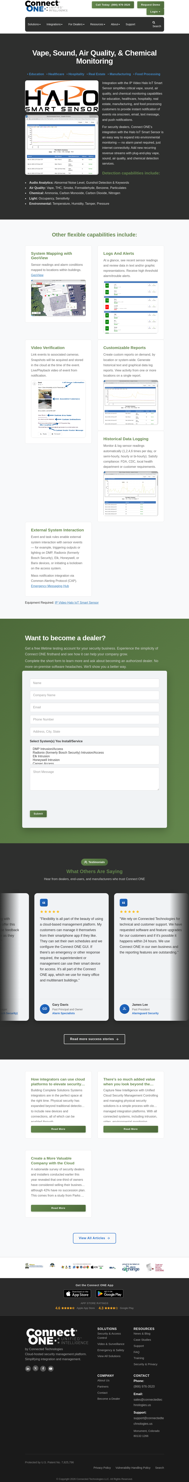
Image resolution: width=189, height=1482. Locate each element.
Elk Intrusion (94, 756)
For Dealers (76, 24)
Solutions (34, 24)
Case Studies (142, 1334)
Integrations (55, 24)
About (115, 24)
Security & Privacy (145, 1359)
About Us (103, 1375)
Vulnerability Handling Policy (132, 1462)
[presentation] (56, 800)
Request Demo (150, 4)
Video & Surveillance (111, 1339)
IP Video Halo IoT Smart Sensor (77, 602)
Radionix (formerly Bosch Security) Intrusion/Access (94, 753)
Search (157, 24)
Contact (102, 1387)
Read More (58, 1124)
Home (18, 24)
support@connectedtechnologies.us (149, 1416)
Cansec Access (94, 764)
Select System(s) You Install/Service (56, 741)
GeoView (37, 275)
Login (155, 11)
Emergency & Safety (110, 1345)
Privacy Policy (102, 1462)
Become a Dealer (108, 1394)
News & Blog (142, 1329)
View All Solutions (109, 1351)
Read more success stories (94, 1034)
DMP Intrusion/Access (94, 749)
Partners (102, 1381)
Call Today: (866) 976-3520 (113, 4)
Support (130, 24)
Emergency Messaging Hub (50, 586)
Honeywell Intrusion (94, 760)
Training (139, 1353)
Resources (97, 24)
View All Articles (94, 1233)
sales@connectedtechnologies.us (148, 1397)
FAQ (136, 1347)
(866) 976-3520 (144, 1381)
